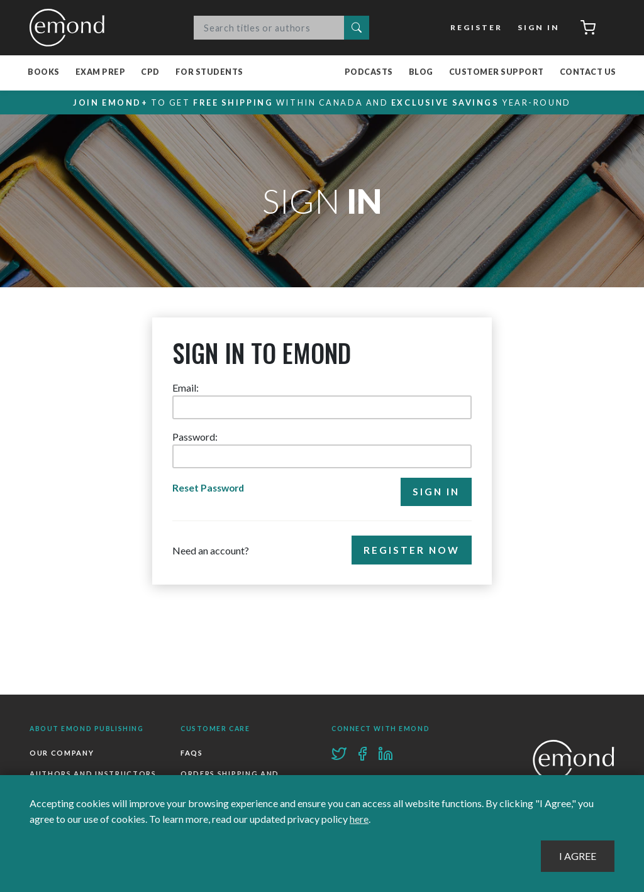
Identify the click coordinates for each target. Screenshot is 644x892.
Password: (195, 437)
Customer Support (496, 72)
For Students (209, 72)
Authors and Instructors (93, 774)
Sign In (538, 27)
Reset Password (210, 488)
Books (44, 72)
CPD (150, 72)
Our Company (62, 753)
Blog (421, 72)
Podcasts (369, 72)
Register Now (411, 550)
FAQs (191, 753)
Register (476, 27)
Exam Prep (100, 72)
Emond (70, 28)
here (359, 819)
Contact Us (588, 72)
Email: (185, 388)
